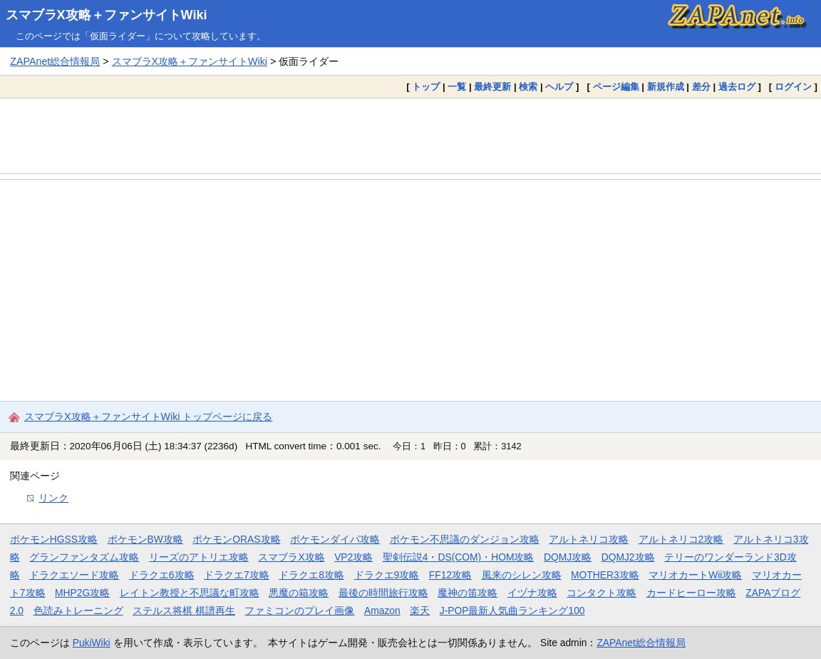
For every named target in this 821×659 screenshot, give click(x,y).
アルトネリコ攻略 (589, 539)
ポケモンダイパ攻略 (335, 539)
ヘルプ (559, 86)
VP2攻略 (353, 557)
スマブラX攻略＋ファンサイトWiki (106, 15)
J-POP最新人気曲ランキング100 (512, 610)
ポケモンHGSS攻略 (54, 539)
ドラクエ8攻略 (311, 575)
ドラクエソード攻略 (74, 575)
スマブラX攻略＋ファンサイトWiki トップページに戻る (148, 416)
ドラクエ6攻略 (162, 575)
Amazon (382, 610)
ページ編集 (616, 86)
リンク (53, 498)
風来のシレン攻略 (522, 575)
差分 (701, 86)
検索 (528, 86)
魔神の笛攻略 (467, 592)
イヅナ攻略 (532, 592)
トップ (426, 86)
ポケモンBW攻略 (145, 539)
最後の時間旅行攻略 (383, 592)
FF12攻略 (450, 575)
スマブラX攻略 (291, 557)
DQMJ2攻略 (628, 557)
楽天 (420, 610)
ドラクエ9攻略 (387, 575)
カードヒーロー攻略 (691, 592)
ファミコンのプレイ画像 (299, 610)
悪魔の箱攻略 (299, 592)
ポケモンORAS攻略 (236, 539)
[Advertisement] (410, 135)
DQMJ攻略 (568, 557)
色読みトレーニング (78, 610)
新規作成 (665, 86)
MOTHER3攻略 (605, 575)
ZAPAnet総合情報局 (55, 61)
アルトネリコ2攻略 (681, 539)
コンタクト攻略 (601, 592)
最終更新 (492, 86)
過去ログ (736, 86)
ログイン (793, 86)
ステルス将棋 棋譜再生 (184, 610)
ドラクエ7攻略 (236, 575)
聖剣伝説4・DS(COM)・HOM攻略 (459, 557)
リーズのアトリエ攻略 (199, 557)
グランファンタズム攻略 (84, 557)
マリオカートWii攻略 (695, 575)
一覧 (457, 86)
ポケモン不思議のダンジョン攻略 (464, 539)
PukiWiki (91, 642)
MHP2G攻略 (82, 592)
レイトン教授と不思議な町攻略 (189, 592)
